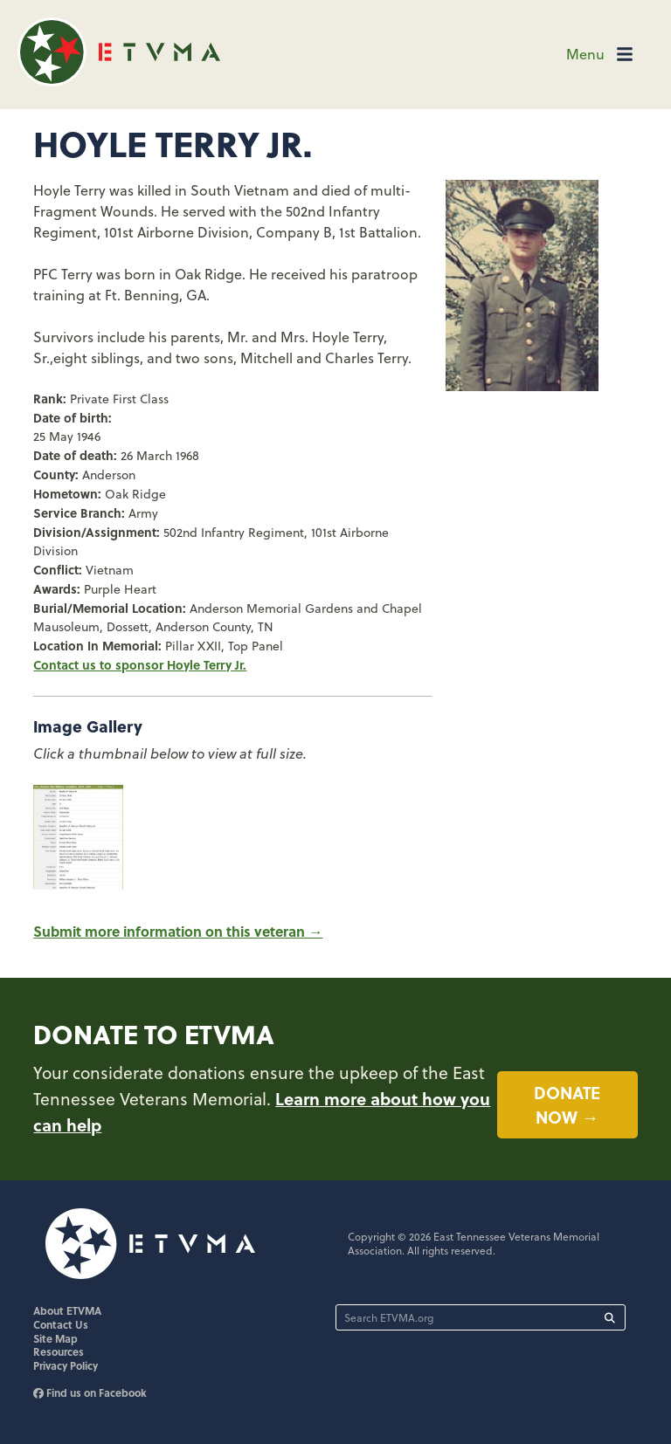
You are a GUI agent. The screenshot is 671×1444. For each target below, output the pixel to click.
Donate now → (567, 1105)
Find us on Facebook (90, 1392)
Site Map (55, 1338)
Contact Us (60, 1324)
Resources (58, 1351)
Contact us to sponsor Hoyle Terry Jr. (139, 664)
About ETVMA (67, 1310)
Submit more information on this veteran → (177, 931)
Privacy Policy (65, 1365)
